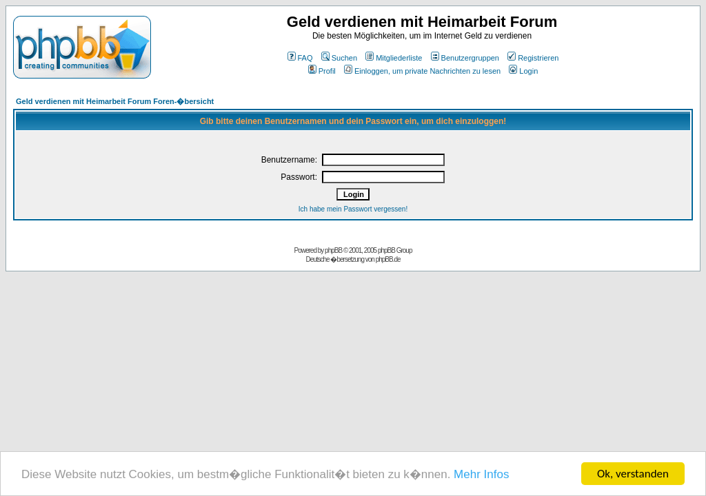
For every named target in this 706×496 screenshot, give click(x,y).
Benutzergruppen (465, 58)
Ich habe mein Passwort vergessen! (353, 209)
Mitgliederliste (393, 58)
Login (523, 71)
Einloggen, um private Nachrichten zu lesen (422, 71)
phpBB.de (388, 259)
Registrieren (532, 58)
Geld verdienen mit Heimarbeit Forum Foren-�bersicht (115, 101)
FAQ (300, 58)
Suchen (339, 58)
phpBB (333, 250)
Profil (322, 71)
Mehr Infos (481, 474)
